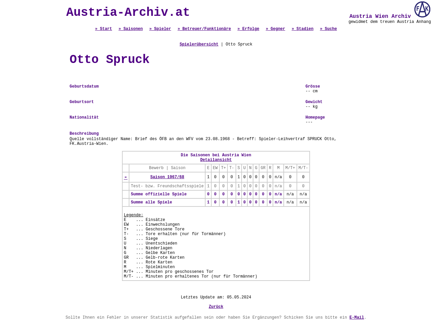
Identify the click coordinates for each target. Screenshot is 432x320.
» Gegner (275, 29)
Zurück (216, 307)
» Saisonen (131, 29)
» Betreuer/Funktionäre (204, 29)
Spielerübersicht (199, 44)
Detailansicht (216, 160)
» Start (103, 29)
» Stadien (302, 29)
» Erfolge (248, 29)
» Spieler (160, 29)
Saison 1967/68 (167, 177)
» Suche (328, 29)
